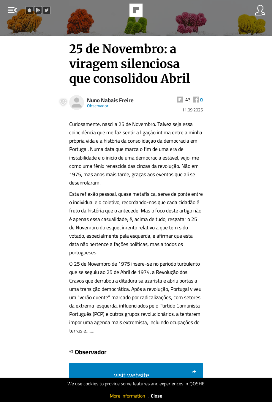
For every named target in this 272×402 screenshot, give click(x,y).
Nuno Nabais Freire (110, 100)
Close (156, 395)
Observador (97, 106)
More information (127, 395)
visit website (155, 375)
